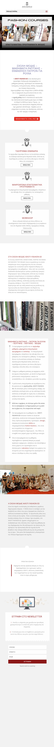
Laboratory (21, 448)
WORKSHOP (31, 218)
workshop (23, 351)
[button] (27, 32)
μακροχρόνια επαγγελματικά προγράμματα (27, 185)
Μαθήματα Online (26, 119)
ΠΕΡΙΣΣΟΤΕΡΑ (23, 165)
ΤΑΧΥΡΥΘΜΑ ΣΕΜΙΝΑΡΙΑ (23, 151)
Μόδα (27, 423)
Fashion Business (27, 426)
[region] (27, 32)
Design (39, 421)
